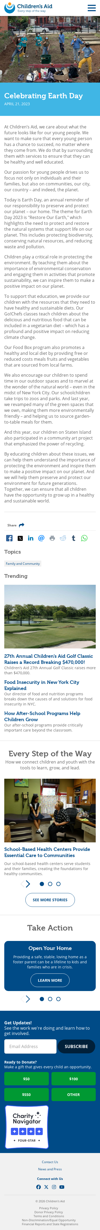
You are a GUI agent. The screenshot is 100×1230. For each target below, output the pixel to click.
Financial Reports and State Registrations (50, 1224)
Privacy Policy (48, 1208)
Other (73, 1094)
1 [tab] (43, 884)
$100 (73, 1078)
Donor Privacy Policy (48, 1212)
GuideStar (73, 1127)
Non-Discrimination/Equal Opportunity (49, 1220)
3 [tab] (60, 884)
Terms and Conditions (49, 1216)
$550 (26, 1094)
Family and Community (23, 563)
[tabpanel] (50, 827)
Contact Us (50, 1162)
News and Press (50, 1169)
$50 (26, 1078)
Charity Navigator (27, 1127)
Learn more (50, 980)
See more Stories (50, 899)
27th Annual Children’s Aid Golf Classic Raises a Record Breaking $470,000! (48, 659)
